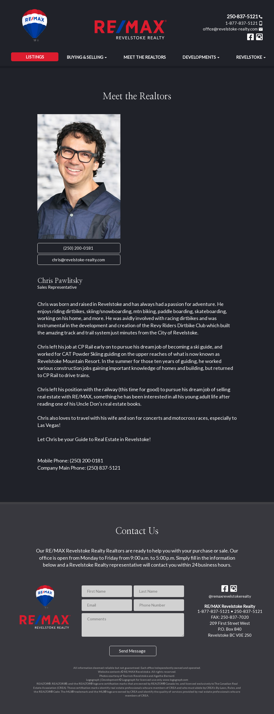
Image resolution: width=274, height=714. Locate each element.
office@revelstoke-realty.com (233, 28)
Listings (35, 56)
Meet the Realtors (144, 57)
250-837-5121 (245, 16)
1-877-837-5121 (244, 23)
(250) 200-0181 (78, 247)
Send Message (132, 650)
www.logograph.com (175, 679)
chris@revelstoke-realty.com (78, 259)
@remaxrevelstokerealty (230, 596)
